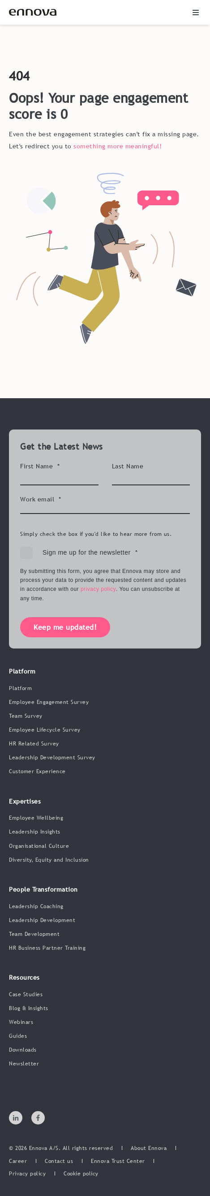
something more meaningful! (117, 146)
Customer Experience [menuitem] (37, 771)
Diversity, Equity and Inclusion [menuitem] (49, 860)
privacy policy (98, 589)
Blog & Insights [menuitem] (28, 1008)
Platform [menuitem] (20, 688)
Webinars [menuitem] (21, 1022)
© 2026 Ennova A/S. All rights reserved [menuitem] (61, 1148)
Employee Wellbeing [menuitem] (36, 818)
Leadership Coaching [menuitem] (36, 906)
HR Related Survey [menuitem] (34, 744)
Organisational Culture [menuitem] (39, 846)
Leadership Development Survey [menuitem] (52, 758)
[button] (195, 12)
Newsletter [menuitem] (24, 1064)
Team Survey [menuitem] (26, 716)
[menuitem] (149, 1148)
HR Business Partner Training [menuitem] (47, 948)
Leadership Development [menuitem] (42, 920)
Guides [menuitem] (18, 1036)
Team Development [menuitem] (34, 934)
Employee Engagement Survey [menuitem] (49, 702)
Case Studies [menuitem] (26, 994)
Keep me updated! (65, 627)
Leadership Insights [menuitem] (34, 832)
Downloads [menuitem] (23, 1050)
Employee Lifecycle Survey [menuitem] (45, 730)
